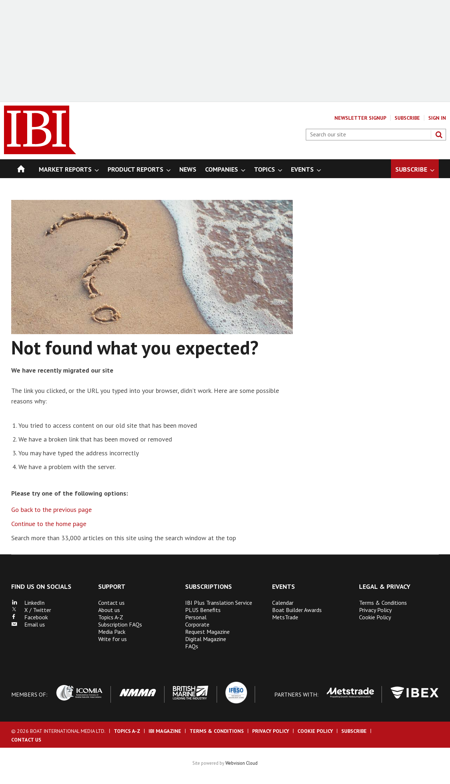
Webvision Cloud (241, 763)
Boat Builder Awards (297, 609)
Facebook (29, 617)
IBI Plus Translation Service (218, 602)
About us (109, 609)
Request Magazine (207, 631)
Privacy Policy (375, 609)
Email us (28, 624)
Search (439, 134)
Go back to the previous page (51, 509)
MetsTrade (285, 617)
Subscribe (407, 118)
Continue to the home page (48, 524)
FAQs (191, 646)
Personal (196, 617)
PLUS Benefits (203, 609)
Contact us (111, 602)
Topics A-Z (110, 617)
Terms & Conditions (383, 602)
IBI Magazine (165, 731)
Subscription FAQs (120, 624)
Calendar (282, 602)
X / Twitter (31, 609)
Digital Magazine (205, 639)
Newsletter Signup (360, 118)
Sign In (437, 118)
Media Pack (111, 631)
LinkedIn (28, 602)
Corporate (197, 624)
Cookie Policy (375, 617)
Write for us (112, 639)
